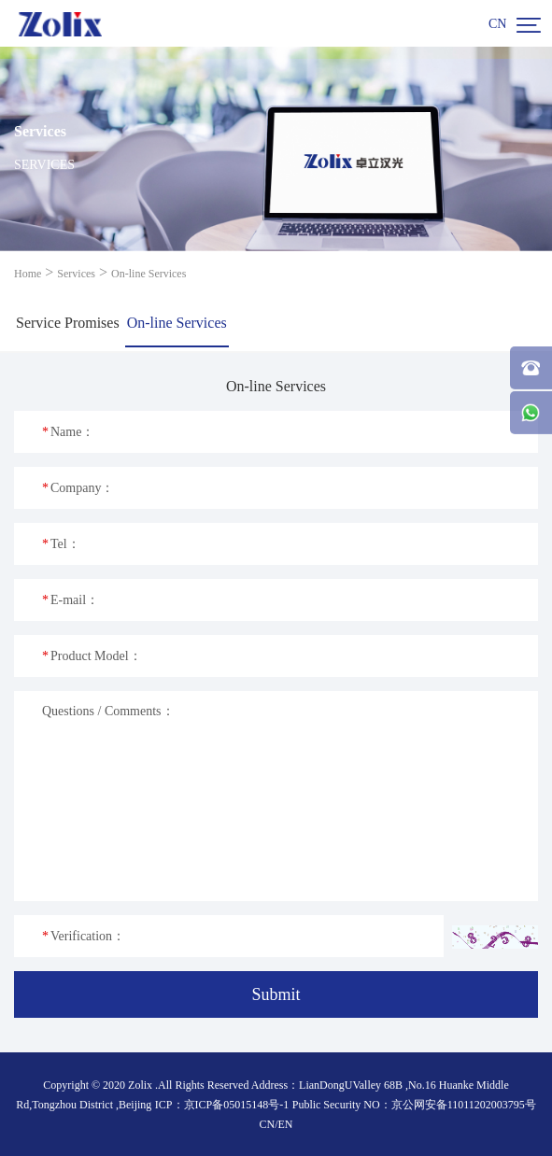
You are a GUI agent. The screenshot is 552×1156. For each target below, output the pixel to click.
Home (27, 273)
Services (76, 273)
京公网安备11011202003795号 (463, 1104)
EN (285, 1124)
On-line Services (148, 273)
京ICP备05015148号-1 (237, 1104)
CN (497, 24)
